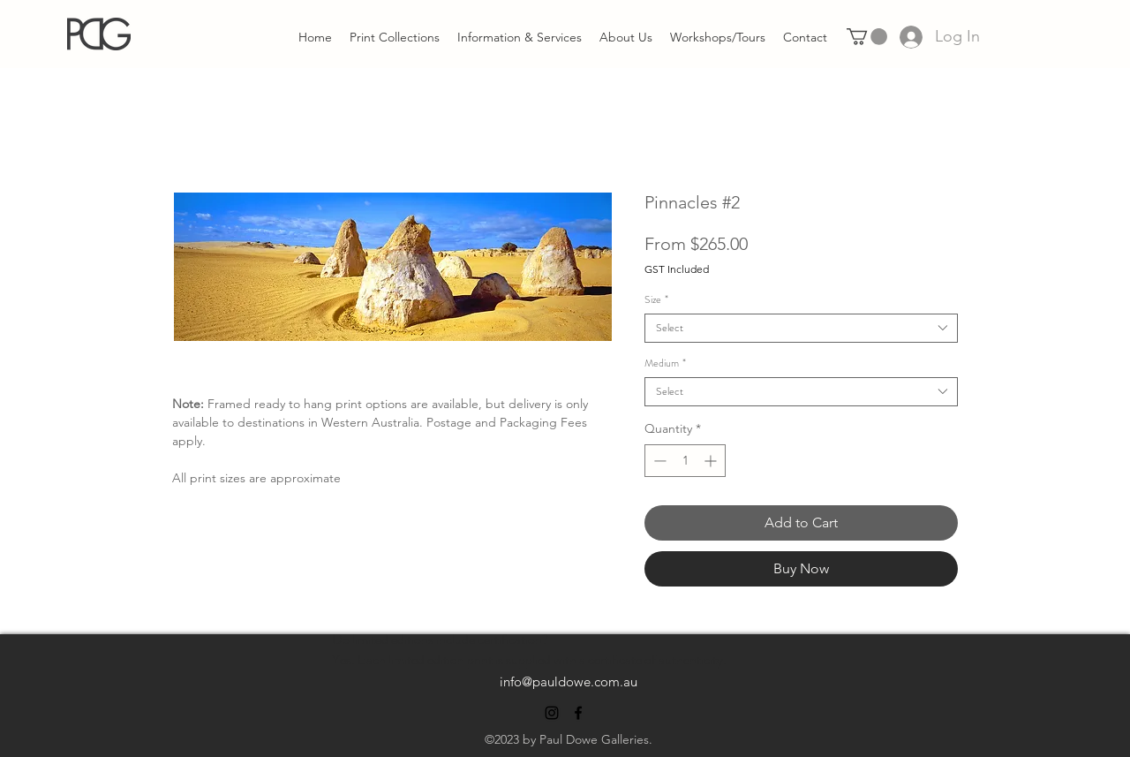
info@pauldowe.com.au (568, 681)
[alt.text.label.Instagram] (552, 713)
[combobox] (801, 328)
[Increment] (712, 460)
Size (656, 300)
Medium (665, 363)
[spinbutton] (685, 460)
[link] (867, 36)
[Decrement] (658, 460)
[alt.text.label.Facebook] (578, 713)
